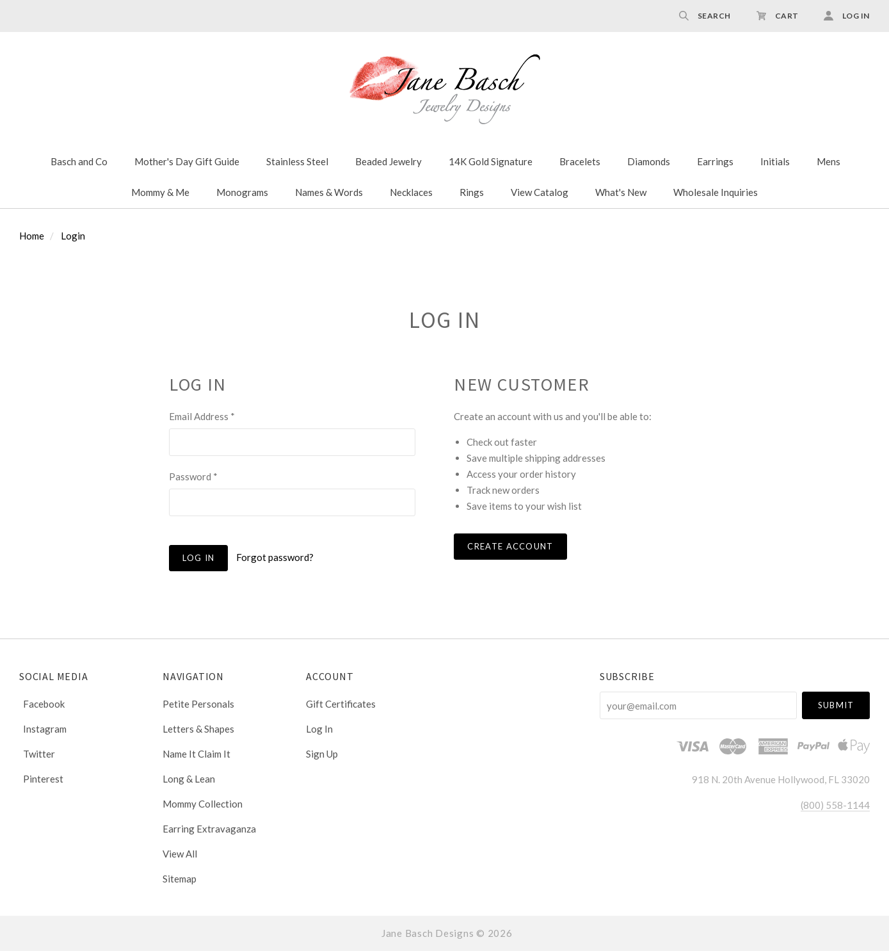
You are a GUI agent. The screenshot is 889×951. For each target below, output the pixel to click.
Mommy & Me (160, 192)
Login (73, 235)
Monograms (242, 192)
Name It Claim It (196, 754)
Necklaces (411, 192)
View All (180, 853)
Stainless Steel (297, 161)
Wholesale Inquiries (715, 192)
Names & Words (329, 192)
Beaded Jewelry (388, 161)
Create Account (510, 546)
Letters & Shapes (198, 729)
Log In (319, 729)
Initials (775, 161)
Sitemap (179, 878)
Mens (828, 161)
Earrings (715, 161)
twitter (37, 754)
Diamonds (648, 161)
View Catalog (539, 192)
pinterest (41, 778)
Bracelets (579, 161)
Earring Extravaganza (209, 828)
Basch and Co (79, 161)
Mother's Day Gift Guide (186, 161)
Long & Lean (189, 778)
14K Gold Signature (491, 161)
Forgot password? (275, 557)
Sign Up (322, 753)
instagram (43, 729)
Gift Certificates (341, 704)
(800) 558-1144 (835, 805)
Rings (472, 192)
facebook (42, 704)
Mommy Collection (203, 803)
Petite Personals (198, 704)
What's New (620, 192)
